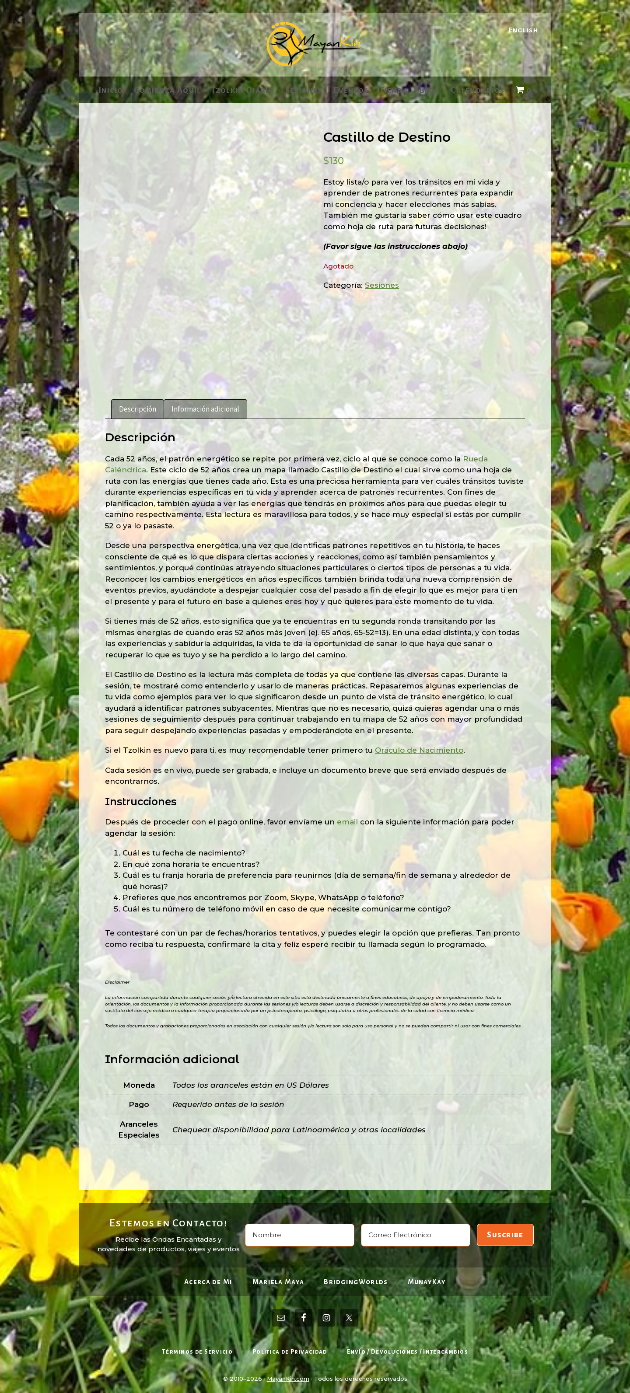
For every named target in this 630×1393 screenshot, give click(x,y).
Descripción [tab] (137, 405)
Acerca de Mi (208, 1278)
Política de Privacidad (289, 1348)
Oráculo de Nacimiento (419, 747)
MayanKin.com (288, 1375)
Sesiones (382, 285)
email (347, 818)
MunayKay (427, 1278)
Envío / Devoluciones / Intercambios (408, 1348)
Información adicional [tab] (205, 405)
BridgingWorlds (356, 1278)
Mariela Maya (278, 1278)
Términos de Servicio (197, 1348)
